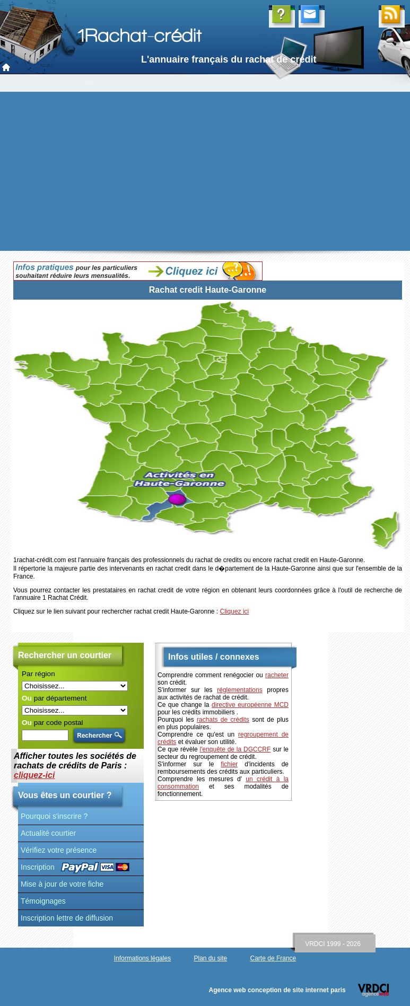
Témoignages (43, 901)
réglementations (239, 690)
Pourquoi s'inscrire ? (54, 816)
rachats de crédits (223, 719)
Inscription (38, 867)
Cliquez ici (234, 611)
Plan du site (210, 958)
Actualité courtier (48, 833)
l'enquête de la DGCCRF (235, 749)
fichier (229, 764)
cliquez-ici (34, 775)
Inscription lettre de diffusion (67, 918)
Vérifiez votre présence (59, 850)
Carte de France (273, 958)
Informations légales (142, 958)
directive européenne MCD (250, 704)
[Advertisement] (205, 171)
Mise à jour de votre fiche (62, 884)
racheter (277, 675)
